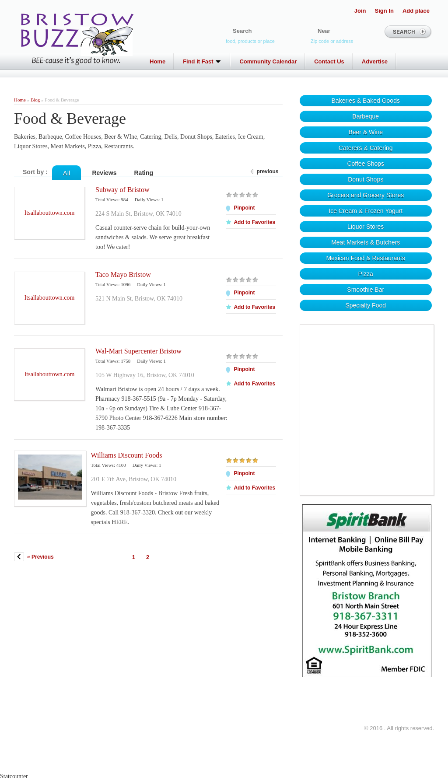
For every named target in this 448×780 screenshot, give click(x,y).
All (66, 173)
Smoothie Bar (365, 289)
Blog (35, 99)
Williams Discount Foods (126, 455)
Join (360, 10)
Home (157, 61)
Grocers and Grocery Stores (365, 195)
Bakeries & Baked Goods (366, 100)
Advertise (375, 61)
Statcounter (14, 776)
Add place (416, 10)
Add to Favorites (254, 222)
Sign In (384, 10)
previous (267, 171)
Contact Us (329, 61)
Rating (144, 172)
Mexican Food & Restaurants (365, 258)
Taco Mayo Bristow (123, 274)
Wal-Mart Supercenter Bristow (138, 351)
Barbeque (365, 116)
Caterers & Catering (366, 147)
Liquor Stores (365, 226)
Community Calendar (268, 61)
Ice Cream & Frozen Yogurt (365, 210)
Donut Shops (365, 179)
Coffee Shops (365, 163)
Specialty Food (365, 305)
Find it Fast (202, 61)
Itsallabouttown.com (49, 213)
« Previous (40, 557)
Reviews (104, 172)
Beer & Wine (365, 132)
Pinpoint (244, 208)
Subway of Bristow (122, 189)
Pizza (365, 273)
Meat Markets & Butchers (365, 242)
